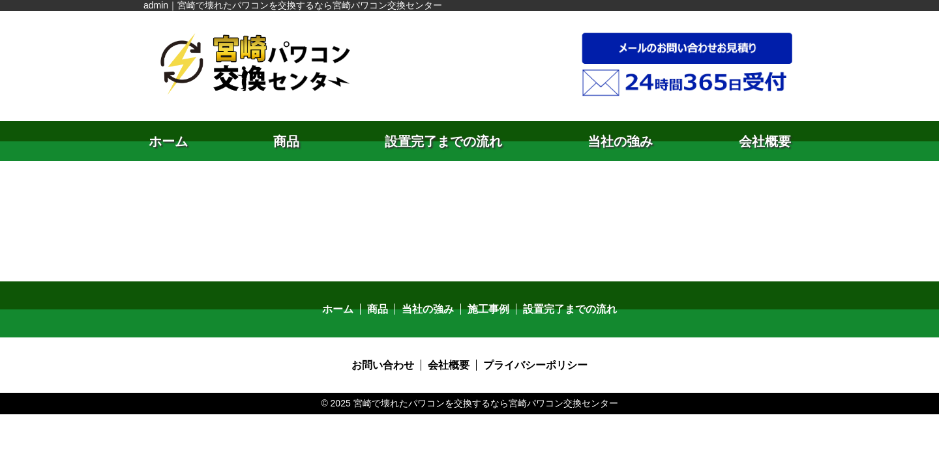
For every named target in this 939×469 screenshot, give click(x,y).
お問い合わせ (382, 365)
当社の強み (620, 141)
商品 (286, 141)
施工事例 (488, 309)
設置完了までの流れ (443, 141)
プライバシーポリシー (535, 365)
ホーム (168, 141)
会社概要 (765, 141)
